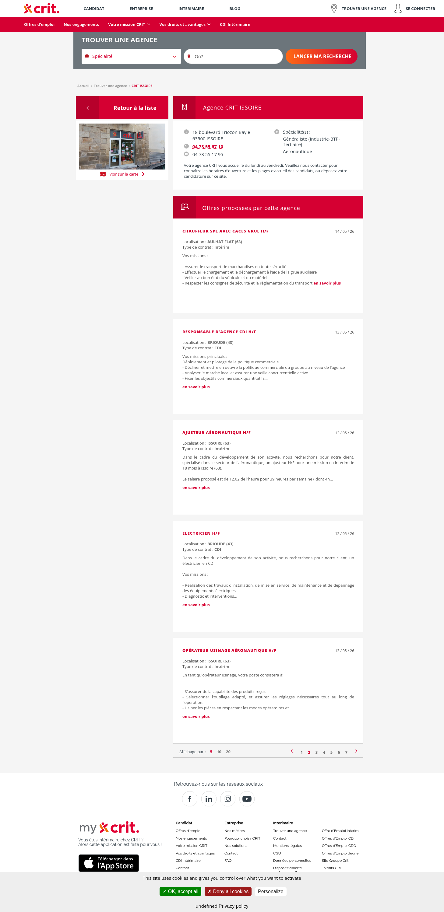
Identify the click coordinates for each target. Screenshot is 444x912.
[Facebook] (189, 798)
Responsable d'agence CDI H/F (219, 331)
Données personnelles (292, 860)
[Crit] (209, 798)
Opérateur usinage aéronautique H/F (229, 650)
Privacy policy (233, 906)
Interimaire (283, 823)
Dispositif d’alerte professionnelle (287, 870)
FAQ (227, 860)
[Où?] (233, 56)
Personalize (271, 891)
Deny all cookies (228, 891)
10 (219, 751)
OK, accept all (180, 891)
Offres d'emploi (188, 831)
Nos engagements (191, 838)
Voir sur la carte (122, 173)
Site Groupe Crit (335, 860)
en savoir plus (327, 283)
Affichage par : (192, 751)
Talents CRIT (332, 868)
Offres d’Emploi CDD (339, 846)
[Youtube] (247, 798)
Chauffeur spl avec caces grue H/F (225, 231)
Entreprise (233, 823)
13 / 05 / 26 (344, 332)
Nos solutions (235, 846)
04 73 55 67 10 (207, 146)
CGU (277, 853)
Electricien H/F (201, 533)
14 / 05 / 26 (344, 231)
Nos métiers (234, 831)
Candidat (184, 823)
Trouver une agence (290, 831)
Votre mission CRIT (191, 846)
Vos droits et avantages (195, 853)
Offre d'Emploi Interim (340, 831)
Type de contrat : (205, 247)
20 (228, 751)
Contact (182, 868)
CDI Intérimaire (188, 860)
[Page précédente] (291, 751)
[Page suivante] (356, 751)
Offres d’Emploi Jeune (340, 853)
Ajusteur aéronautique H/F (216, 432)
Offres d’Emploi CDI (338, 838)
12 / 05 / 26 (344, 432)
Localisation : (212, 241)
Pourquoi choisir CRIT (242, 838)
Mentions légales (287, 846)
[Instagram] (227, 798)
